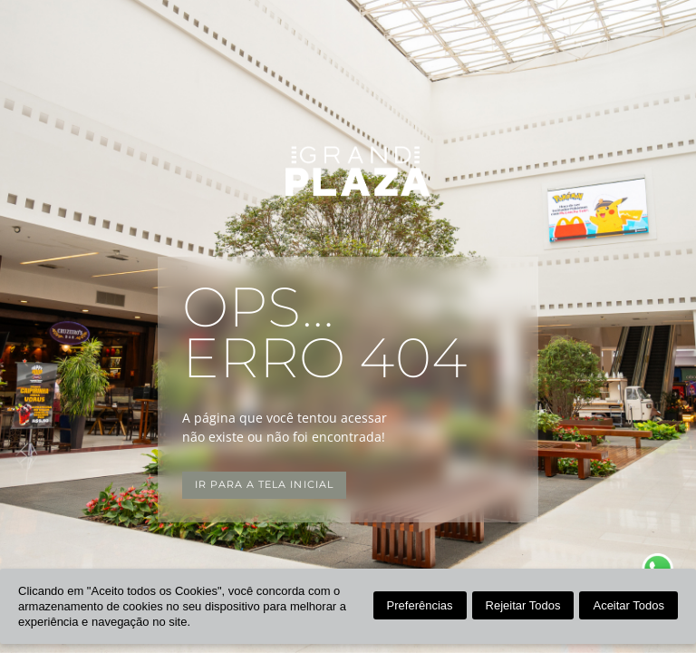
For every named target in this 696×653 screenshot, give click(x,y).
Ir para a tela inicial (264, 485)
